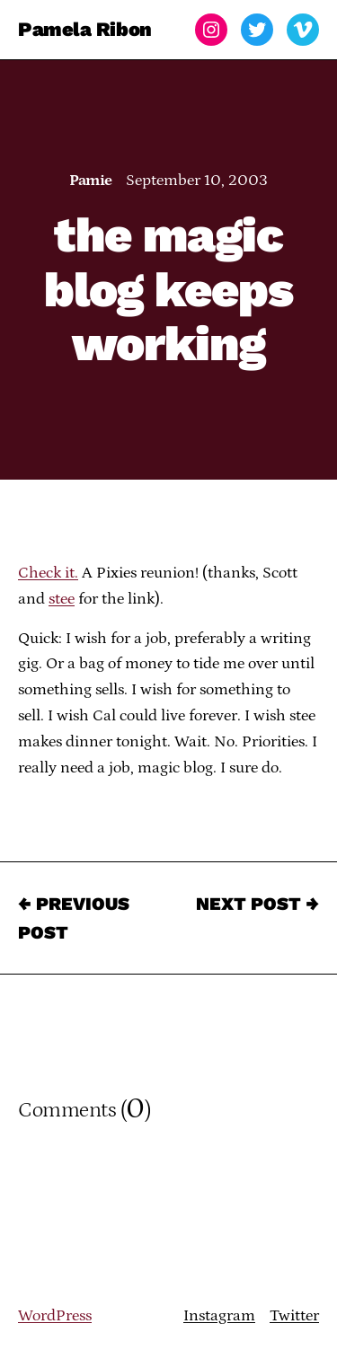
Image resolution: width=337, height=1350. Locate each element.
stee (62, 599)
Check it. (48, 573)
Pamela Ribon (85, 29)
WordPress (55, 1316)
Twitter (294, 1316)
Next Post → (257, 903)
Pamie (90, 181)
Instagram (219, 1316)
